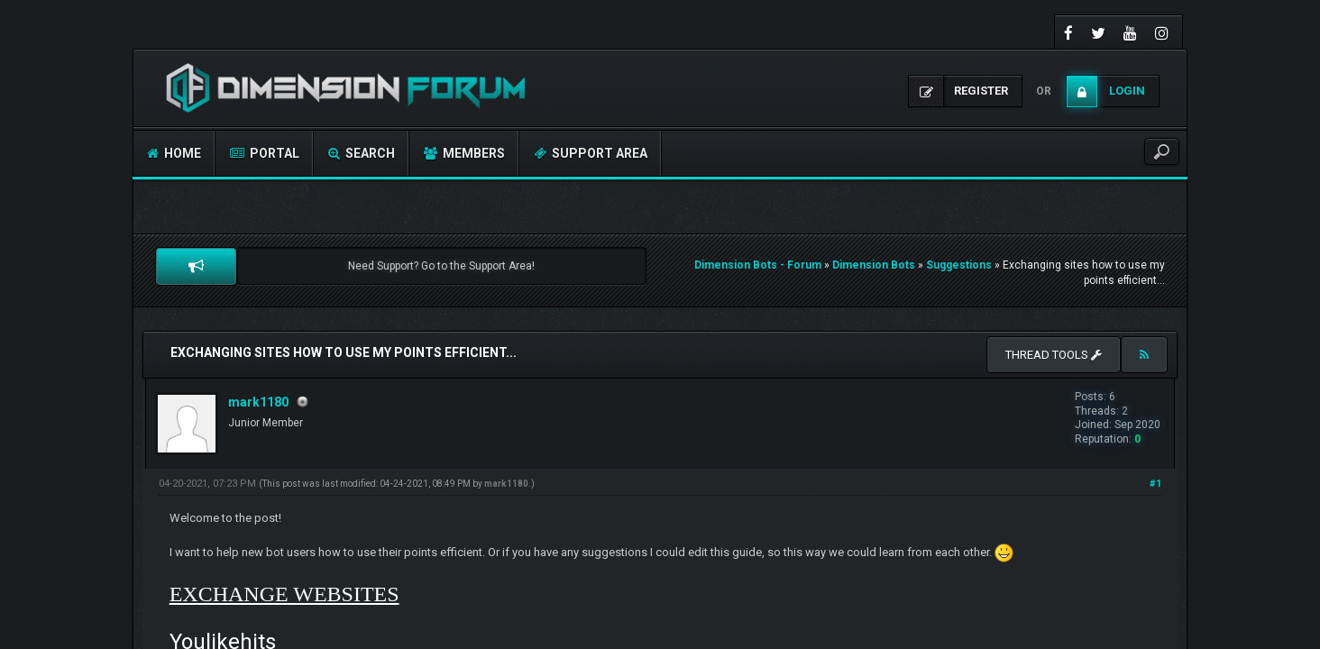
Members (464, 153)
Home (174, 153)
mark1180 (258, 402)
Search (361, 153)
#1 (1155, 483)
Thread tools (1053, 354)
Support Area (590, 153)
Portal (264, 153)
